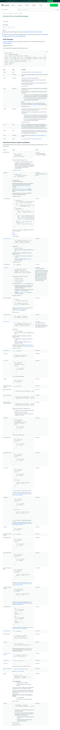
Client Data (15, 233)
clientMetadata (35, 104)
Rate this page (5, 19)
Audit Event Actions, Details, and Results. (35, 71)
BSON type (35, 82)
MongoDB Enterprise (28, 31)
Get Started (54, 5)
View (15, 249)
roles (36, 130)
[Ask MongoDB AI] (56, 10)
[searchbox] (36, 10)
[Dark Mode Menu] (58, 10)
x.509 (19, 165)
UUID (24, 79)
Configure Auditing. (7, 42)
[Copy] (47, 51)
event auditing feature (10, 41)
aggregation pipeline (27, 258)
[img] (3, 21)
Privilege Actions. (20, 494)
